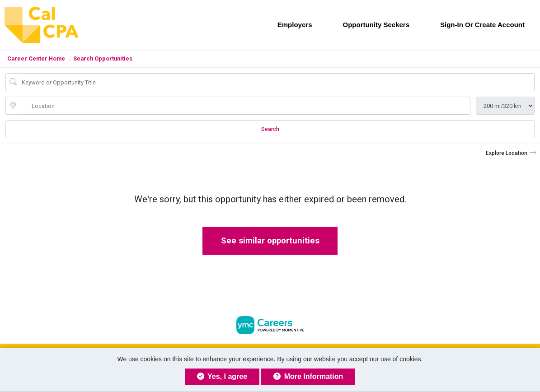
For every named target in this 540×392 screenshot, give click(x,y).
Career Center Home (36, 58)
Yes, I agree (222, 376)
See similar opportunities (270, 240)
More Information (308, 376)
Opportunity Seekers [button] (376, 24)
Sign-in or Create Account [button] (482, 24)
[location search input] (244, 106)
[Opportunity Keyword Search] (276, 82)
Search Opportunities (102, 58)
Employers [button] (294, 24)
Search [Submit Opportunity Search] (270, 129)
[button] (511, 153)
